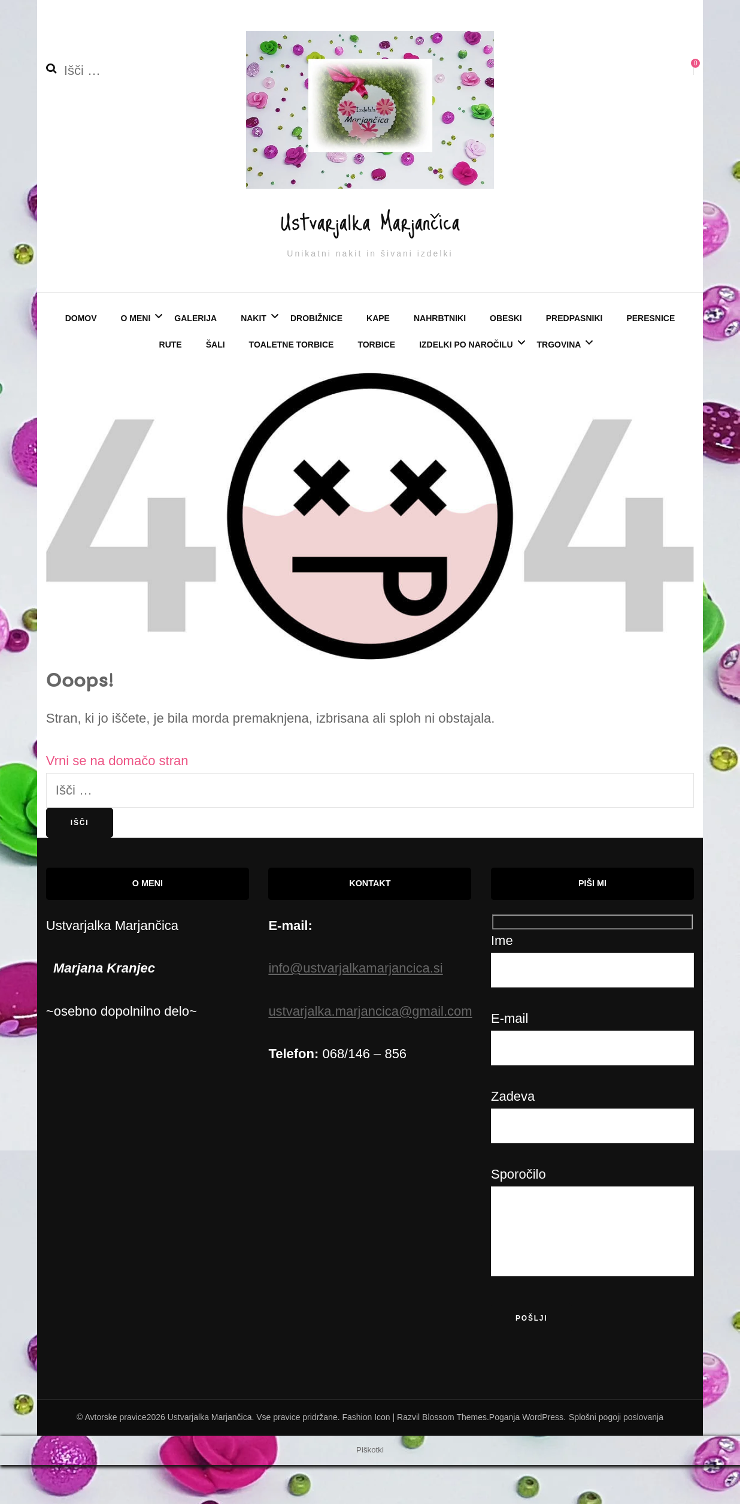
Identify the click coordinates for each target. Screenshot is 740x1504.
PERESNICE (650, 358)
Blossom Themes (454, 1456)
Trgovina (559, 383)
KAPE (378, 358)
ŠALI (215, 383)
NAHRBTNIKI (440, 358)
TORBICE (376, 383)
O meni (136, 358)
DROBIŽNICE (316, 358)
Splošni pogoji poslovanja (616, 1456)
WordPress (542, 1456)
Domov (81, 358)
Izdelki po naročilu (465, 383)
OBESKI (506, 358)
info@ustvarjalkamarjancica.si (355, 1007)
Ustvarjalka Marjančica (370, 236)
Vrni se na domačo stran (117, 800)
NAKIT (253, 358)
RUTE (170, 383)
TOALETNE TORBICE (291, 383)
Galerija (195, 358)
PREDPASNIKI (574, 358)
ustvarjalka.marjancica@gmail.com (370, 1050)
